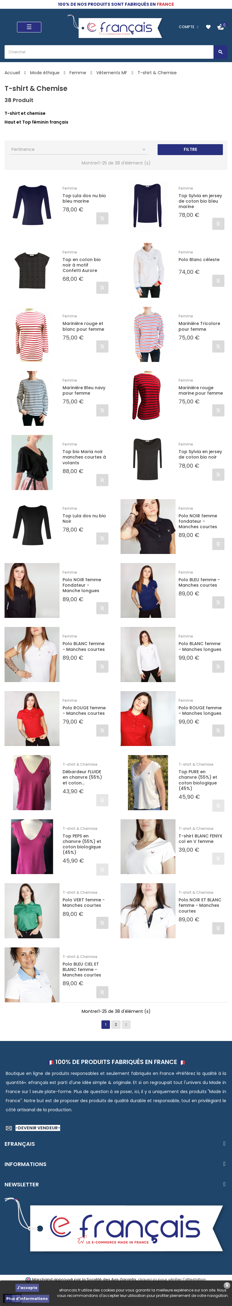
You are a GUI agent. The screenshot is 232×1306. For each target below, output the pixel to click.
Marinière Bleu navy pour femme (84, 390)
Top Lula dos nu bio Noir (84, 518)
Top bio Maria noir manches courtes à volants (84, 457)
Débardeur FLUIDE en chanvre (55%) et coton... (82, 777)
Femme (70, 188)
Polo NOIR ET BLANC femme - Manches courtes (200, 905)
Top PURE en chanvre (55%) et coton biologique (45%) (198, 780)
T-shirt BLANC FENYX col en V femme (200, 838)
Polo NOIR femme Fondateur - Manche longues (82, 585)
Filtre (190, 149)
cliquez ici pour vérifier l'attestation (172, 1279)
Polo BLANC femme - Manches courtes (84, 646)
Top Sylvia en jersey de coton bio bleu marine (200, 201)
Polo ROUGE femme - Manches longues (200, 710)
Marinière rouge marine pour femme (201, 390)
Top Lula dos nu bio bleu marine (84, 198)
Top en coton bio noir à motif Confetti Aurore (82, 265)
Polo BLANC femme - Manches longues (200, 646)
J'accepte (27, 1287)
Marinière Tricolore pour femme (199, 326)
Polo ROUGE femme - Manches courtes (84, 710)
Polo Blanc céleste (199, 260)
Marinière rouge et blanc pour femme (83, 326)
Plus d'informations (27, 1298)
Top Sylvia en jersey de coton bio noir (200, 454)
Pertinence (79, 149)
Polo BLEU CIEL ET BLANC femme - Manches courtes (82, 969)
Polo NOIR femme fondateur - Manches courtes (198, 521)
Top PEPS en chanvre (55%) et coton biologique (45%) (82, 844)
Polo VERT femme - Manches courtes (84, 902)
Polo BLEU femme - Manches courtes (199, 582)
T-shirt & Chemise (80, 764)
